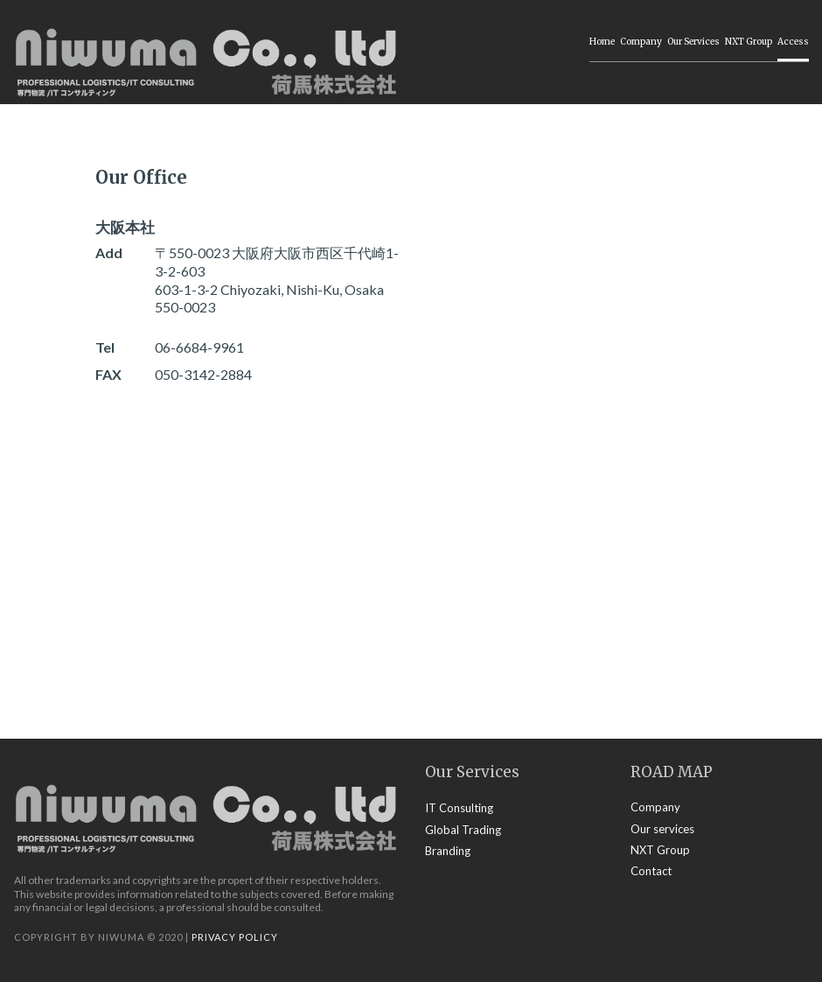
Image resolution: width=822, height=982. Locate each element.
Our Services (693, 41)
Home (602, 41)
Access (793, 41)
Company (641, 41)
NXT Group (748, 41)
